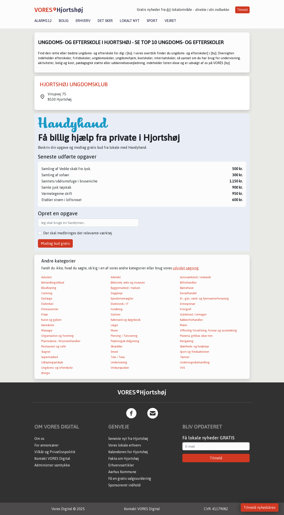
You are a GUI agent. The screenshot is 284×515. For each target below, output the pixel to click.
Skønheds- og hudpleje (194, 346)
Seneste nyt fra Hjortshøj (128, 439)
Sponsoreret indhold (124, 485)
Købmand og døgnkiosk (125, 319)
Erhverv (83, 21)
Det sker (105, 21)
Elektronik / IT (120, 303)
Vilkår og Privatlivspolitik (54, 452)
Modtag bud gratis (55, 243)
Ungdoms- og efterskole (57, 367)
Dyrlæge (46, 298)
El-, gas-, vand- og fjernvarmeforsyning (204, 298)
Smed (114, 351)
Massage (46, 330)
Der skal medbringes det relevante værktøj (77, 233)
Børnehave (187, 288)
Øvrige (45, 373)
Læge (114, 325)
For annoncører (46, 445)
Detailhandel (188, 293)
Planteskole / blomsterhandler (60, 341)
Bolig (64, 21)
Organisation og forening (57, 335)
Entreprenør (187, 303)
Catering (46, 293)
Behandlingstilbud (52, 282)
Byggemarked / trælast (125, 288)
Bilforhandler (188, 282)
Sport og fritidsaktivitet (194, 351)
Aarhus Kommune (122, 472)
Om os (39, 439)
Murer (114, 330)
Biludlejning (48, 288)
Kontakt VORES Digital (52, 458)
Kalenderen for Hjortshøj (128, 452)
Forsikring (117, 309)
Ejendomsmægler (122, 298)
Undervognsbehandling (195, 362)
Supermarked (49, 357)
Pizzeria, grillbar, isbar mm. (196, 335)
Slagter (46, 351)
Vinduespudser (120, 367)
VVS (182, 367)
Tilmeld (242, 10)
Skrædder (116, 346)
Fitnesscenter (49, 309)
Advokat (46, 277)
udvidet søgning (186, 268)
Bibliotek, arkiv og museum (128, 282)
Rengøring (186, 341)
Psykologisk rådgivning (125, 341)
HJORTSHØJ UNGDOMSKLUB (74, 84)
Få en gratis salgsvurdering (129, 478)
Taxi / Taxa (118, 357)
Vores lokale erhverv (124, 445)
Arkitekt (116, 277)
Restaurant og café (53, 346)
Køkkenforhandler (191, 319)
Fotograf (185, 309)
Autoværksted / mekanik (195, 277)
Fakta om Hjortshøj (123, 458)
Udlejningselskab (52, 362)
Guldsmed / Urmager (193, 314)
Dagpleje (117, 293)
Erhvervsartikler (121, 465)
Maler (183, 325)
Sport (152, 21)
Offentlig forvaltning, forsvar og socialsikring (208, 330)
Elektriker (47, 303)
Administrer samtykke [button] (52, 465)
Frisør (44, 314)
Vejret (170, 21)
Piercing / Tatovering (124, 335)
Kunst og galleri (51, 319)
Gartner (115, 314)
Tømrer (184, 357)
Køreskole (47, 325)
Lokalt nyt (130, 21)
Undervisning (119, 362)
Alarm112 (43, 21)
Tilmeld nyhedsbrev (260, 507)
